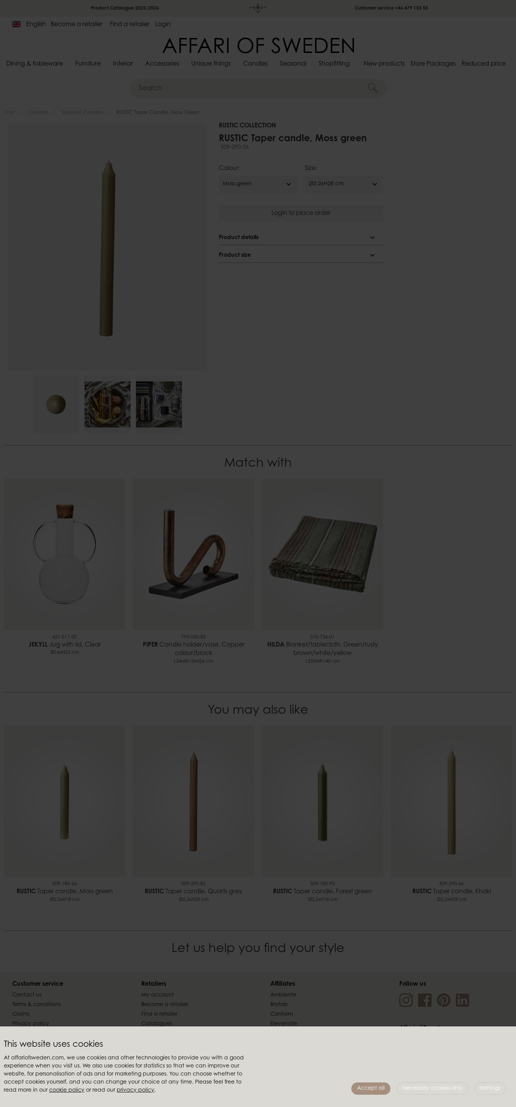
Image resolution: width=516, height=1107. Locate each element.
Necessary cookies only (432, 1088)
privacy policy (135, 1090)
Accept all (371, 1088)
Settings (490, 1088)
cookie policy (66, 1090)
